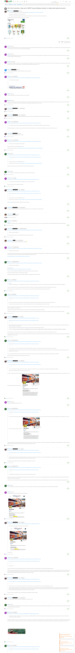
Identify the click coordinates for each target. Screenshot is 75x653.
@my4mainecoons (24, 228)
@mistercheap (9, 141)
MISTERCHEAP (10, 108)
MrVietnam (9, 69)
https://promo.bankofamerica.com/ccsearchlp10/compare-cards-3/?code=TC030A (19, 269)
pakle (8, 153)
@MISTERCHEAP (16, 121)
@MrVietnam (15, 76)
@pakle (8, 179)
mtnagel (9, 61)
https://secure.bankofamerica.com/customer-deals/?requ (35, 12)
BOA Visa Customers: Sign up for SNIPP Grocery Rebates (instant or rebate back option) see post (26, 77)
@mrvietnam (9, 77)
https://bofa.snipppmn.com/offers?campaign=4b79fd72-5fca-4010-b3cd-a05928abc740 (30, 148)
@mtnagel (23, 108)
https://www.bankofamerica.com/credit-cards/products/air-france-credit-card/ (18, 256)
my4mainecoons (10, 214)
